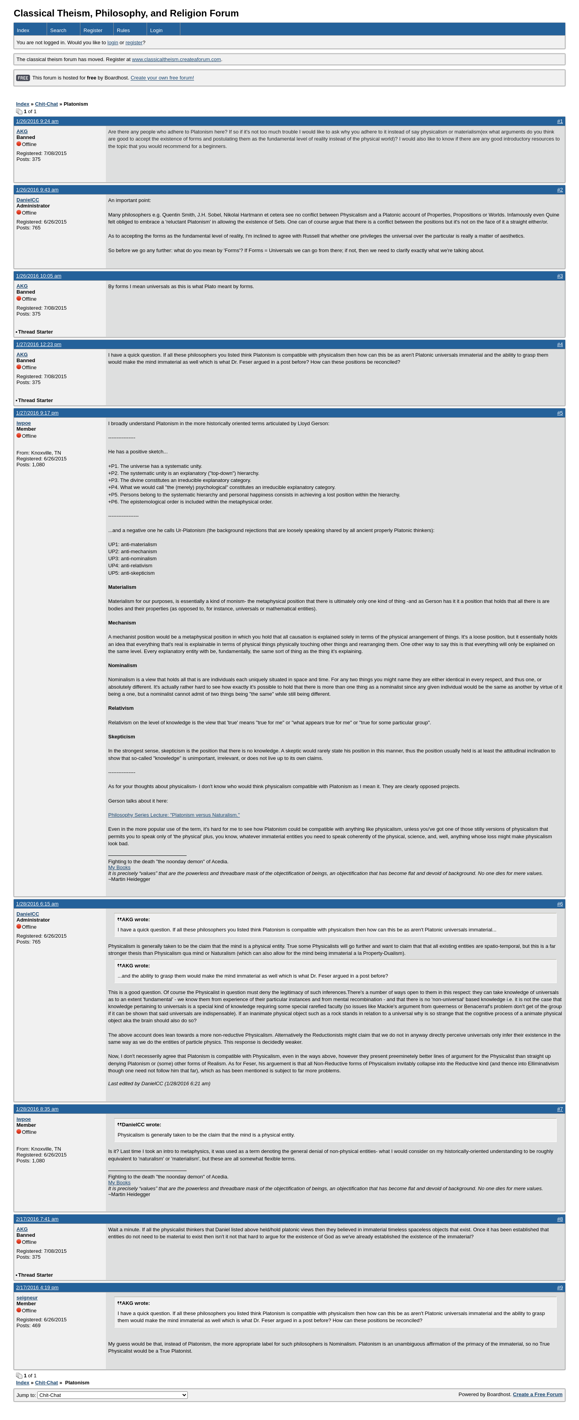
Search (58, 30)
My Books (119, 867)
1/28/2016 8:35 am (37, 1109)
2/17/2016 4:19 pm (37, 1287)
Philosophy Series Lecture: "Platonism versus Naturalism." (174, 815)
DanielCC (27, 200)
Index (23, 30)
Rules (123, 30)
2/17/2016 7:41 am (37, 1219)
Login (156, 30)
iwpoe (23, 423)
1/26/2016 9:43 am (37, 190)
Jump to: (102, 1395)
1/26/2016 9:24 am (37, 121)
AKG (22, 131)
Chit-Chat (46, 104)
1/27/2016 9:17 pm (37, 413)
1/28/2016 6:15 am (37, 904)
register (133, 42)
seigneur (27, 1298)
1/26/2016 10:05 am (39, 276)
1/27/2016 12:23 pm (39, 344)
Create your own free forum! (162, 78)
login (112, 42)
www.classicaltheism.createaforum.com (176, 59)
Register (92, 30)
